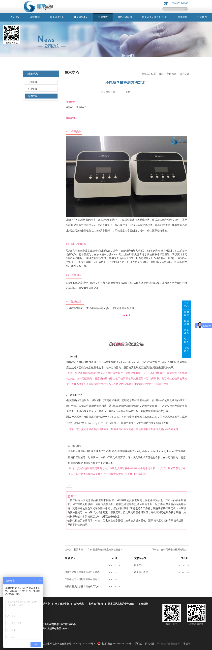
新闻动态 (171, 74)
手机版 (138, 643)
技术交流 (184, 74)
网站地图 (149, 643)
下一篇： (170, 549)
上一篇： (94, 549)
